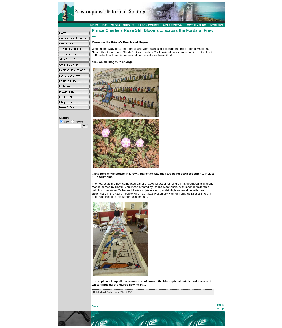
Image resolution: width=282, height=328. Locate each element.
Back (95, 306)
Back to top (220, 306)
